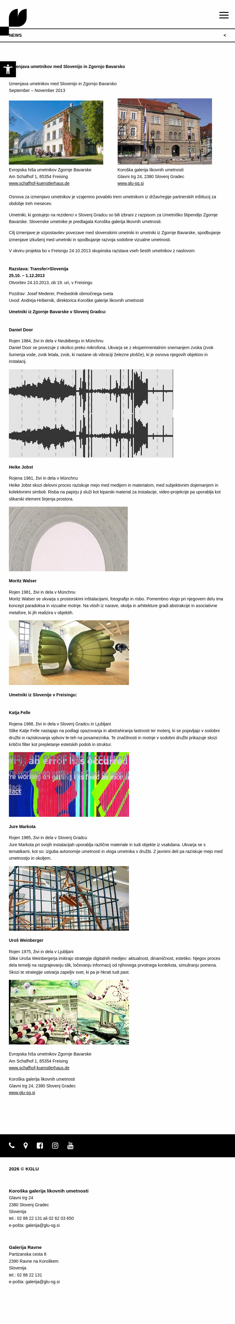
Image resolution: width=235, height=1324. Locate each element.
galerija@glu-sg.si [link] (42, 1225)
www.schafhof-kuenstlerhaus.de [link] (39, 183)
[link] (8, 69)
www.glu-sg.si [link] (131, 183)
